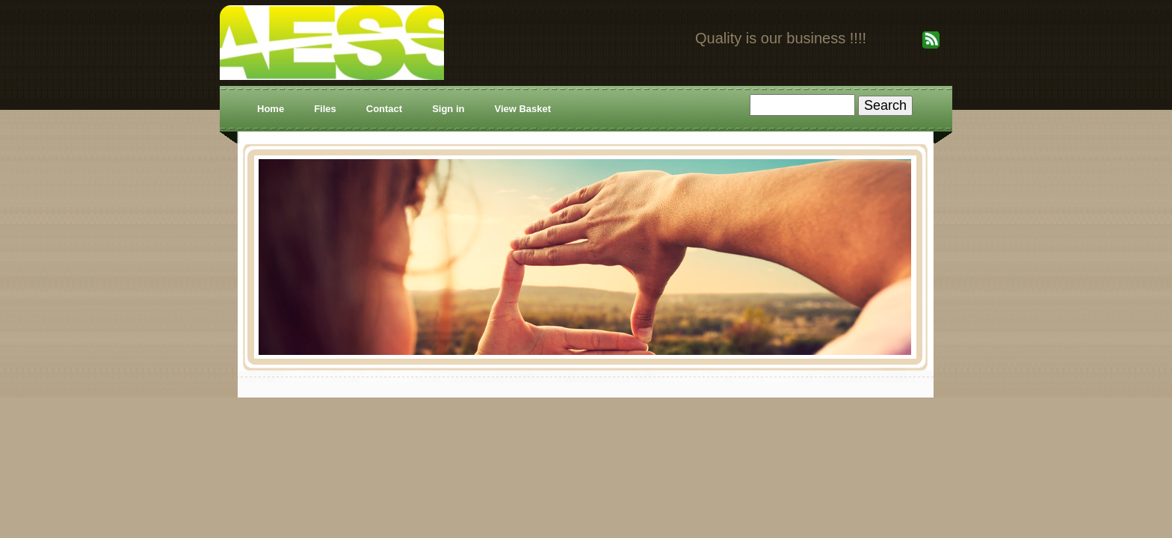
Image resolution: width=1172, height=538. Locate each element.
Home (270, 108)
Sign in (448, 108)
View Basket (522, 108)
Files (325, 108)
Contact (384, 108)
